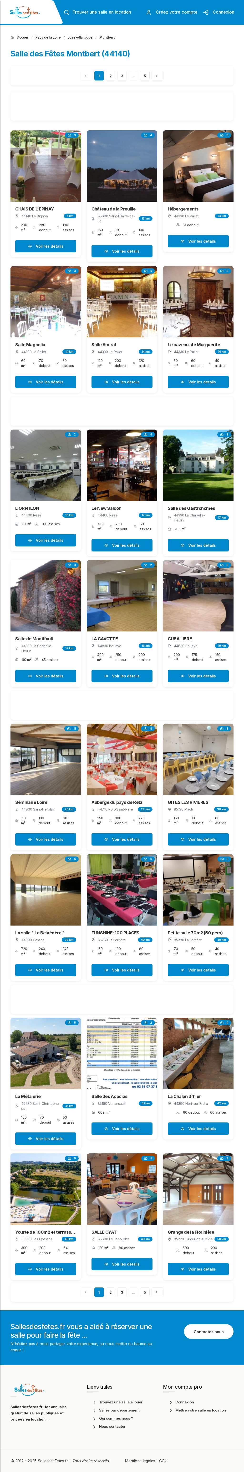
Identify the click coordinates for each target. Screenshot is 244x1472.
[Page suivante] (157, 75)
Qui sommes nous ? (112, 1418)
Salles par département (116, 1410)
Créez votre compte (172, 12)
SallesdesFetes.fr (53, 1460)
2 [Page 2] (111, 76)
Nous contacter (109, 1426)
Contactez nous (209, 1331)
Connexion (218, 12)
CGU (163, 1460)
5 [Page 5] (145, 76)
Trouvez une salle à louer (117, 1402)
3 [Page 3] (122, 76)
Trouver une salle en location (97, 12)
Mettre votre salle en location (197, 1410)
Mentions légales (140, 1460)
